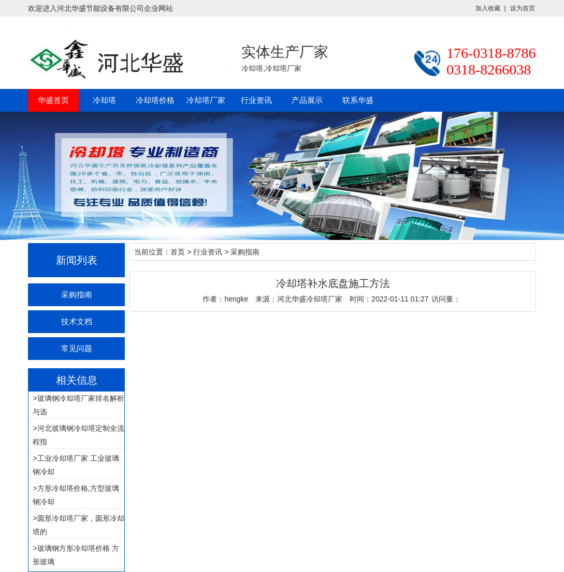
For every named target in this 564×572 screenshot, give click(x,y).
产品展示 (307, 100)
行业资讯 (256, 100)
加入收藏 (487, 8)
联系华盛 (357, 100)
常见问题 (76, 348)
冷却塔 (104, 100)
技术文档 (76, 321)
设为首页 (522, 8)
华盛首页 (53, 100)
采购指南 (76, 294)
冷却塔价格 (155, 100)
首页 (177, 252)
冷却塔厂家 (205, 100)
